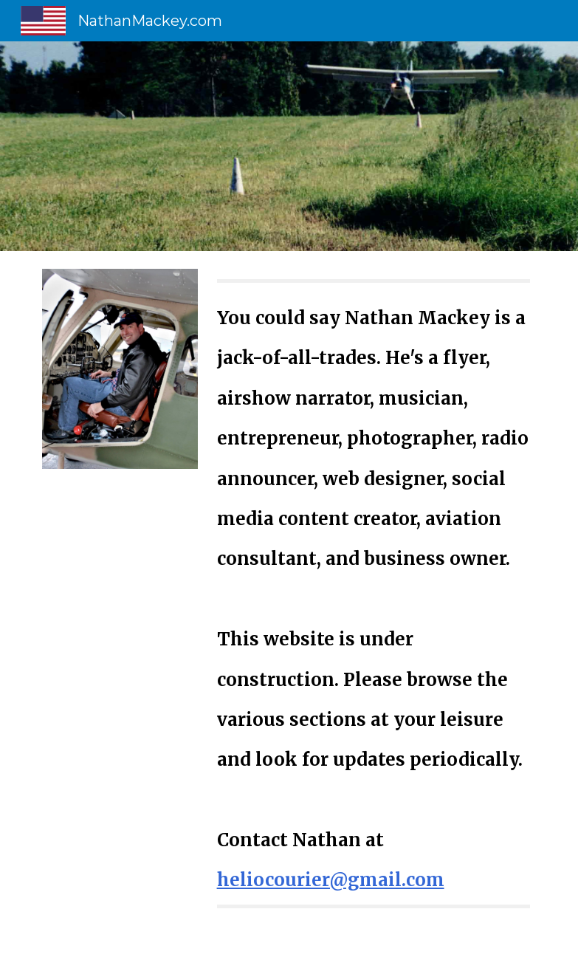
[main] (374, 594)
